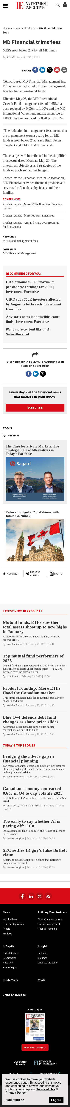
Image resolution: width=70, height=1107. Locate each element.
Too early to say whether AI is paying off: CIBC (31, 823)
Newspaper (35, 1009)
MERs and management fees (20, 240)
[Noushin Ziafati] (15, 644)
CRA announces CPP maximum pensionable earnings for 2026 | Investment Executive (30, 287)
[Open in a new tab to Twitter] (50, 70)
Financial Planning (47, 928)
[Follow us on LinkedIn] (31, 896)
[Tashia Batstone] (15, 776)
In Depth (8, 946)
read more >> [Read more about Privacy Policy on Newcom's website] (14, 1099)
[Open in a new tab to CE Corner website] (11, 573)
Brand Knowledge (14, 995)
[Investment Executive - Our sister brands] (20, 1062)
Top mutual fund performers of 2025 (33, 658)
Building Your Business (52, 912)
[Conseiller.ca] (50, 1073)
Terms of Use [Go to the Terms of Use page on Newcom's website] (45, 1089)
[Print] (64, 70)
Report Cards (9, 958)
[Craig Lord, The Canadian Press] (24, 805)
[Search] (58, 5)
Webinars (13, 435)
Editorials (42, 953)
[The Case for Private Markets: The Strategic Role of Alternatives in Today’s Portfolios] (35, 479)
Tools (7, 428)
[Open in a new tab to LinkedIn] (42, 70)
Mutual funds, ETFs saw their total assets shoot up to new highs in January (35, 627)
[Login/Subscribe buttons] (65, 6)
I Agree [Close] (56, 1100)
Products (29, 28)
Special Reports (10, 953)
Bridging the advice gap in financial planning (28, 758)
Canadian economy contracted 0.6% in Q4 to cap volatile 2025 (33, 791)
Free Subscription (35, 1047)
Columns (42, 958)
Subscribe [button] (35, 407)
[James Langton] (15, 838)
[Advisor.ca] (20, 1073)
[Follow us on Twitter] (39, 896)
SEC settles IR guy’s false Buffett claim (35, 852)
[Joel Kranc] (12, 676)
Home (6, 28)
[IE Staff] (10, 57)
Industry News (10, 919)
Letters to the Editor (48, 962)
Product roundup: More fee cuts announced (28, 215)
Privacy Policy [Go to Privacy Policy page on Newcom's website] (15, 1092)
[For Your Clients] (35, 573)
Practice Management (49, 924)
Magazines (8, 962)
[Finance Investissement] (45, 1062)
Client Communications (50, 919)
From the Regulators (13, 924)
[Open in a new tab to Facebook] (35, 70)
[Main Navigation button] (5, 6)
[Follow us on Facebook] (22, 896)
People (6, 928)
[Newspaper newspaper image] (35, 1027)
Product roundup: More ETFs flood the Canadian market (31, 690)
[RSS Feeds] (48, 896)
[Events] (58, 573)
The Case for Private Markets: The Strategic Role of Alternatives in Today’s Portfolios (32, 450)
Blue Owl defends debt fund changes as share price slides (30, 719)
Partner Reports (10, 967)
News (17, 28)
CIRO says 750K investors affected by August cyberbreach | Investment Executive (33, 304)
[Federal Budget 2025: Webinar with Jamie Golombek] (35, 540)
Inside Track (10, 980)
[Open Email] (57, 70)
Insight (42, 946)
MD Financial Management (19, 253)
